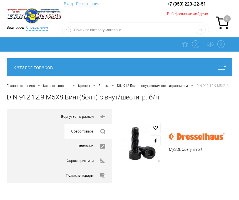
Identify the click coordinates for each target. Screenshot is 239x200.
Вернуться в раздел (83, 116)
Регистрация (87, 4)
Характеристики (86, 161)
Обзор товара (88, 131)
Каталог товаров (119, 67)
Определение (37, 27)
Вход (68, 4)
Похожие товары (85, 175)
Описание (91, 146)
